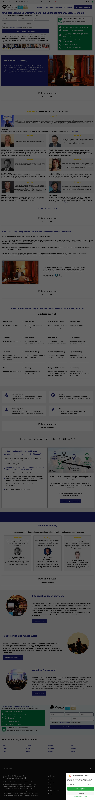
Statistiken (89, 784)
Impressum (88, 798)
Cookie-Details (74, 798)
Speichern (81, 793)
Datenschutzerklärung (81, 798)
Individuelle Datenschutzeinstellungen (80, 796)
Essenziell (70, 784)
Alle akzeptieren (80, 789)
